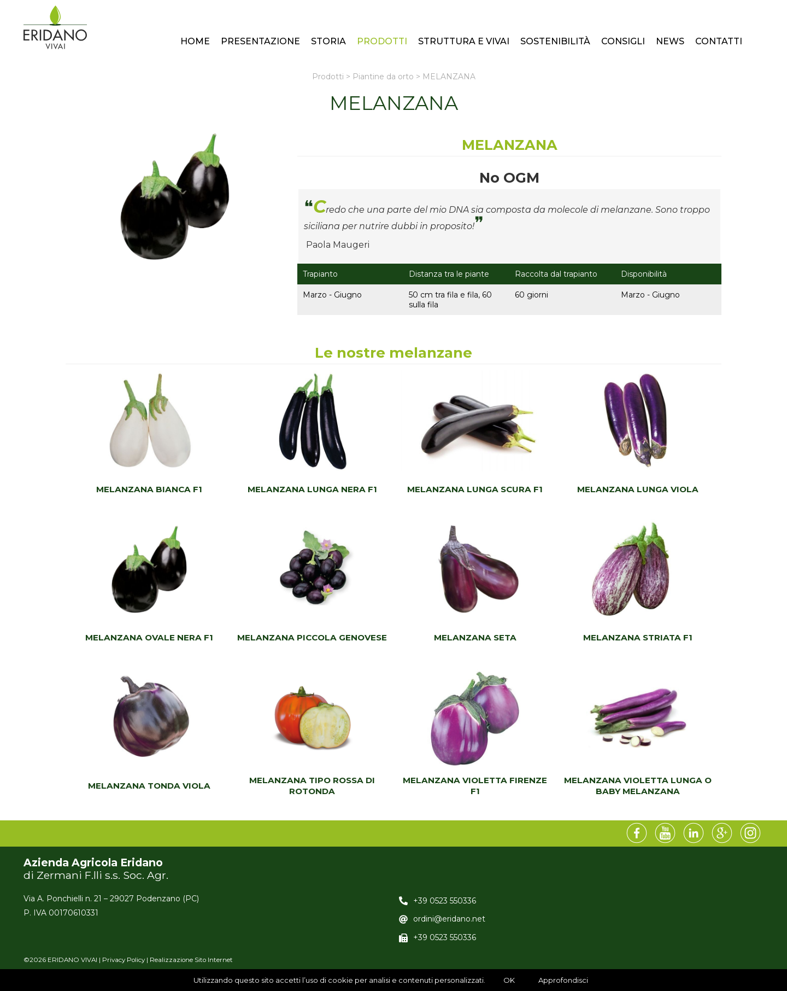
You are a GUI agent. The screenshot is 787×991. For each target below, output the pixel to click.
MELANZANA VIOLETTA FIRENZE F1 (475, 785)
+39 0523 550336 (444, 901)
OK (509, 980)
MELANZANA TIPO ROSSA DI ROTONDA (312, 785)
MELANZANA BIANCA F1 (149, 489)
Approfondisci (563, 980)
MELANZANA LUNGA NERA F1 (312, 489)
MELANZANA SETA (475, 637)
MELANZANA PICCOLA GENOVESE (312, 637)
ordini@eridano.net (449, 919)
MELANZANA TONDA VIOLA (149, 785)
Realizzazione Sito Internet (191, 960)
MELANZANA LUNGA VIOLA (637, 489)
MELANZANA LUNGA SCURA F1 (475, 489)
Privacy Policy (123, 960)
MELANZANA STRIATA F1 (637, 637)
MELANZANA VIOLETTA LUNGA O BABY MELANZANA (638, 785)
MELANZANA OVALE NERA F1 (149, 637)
